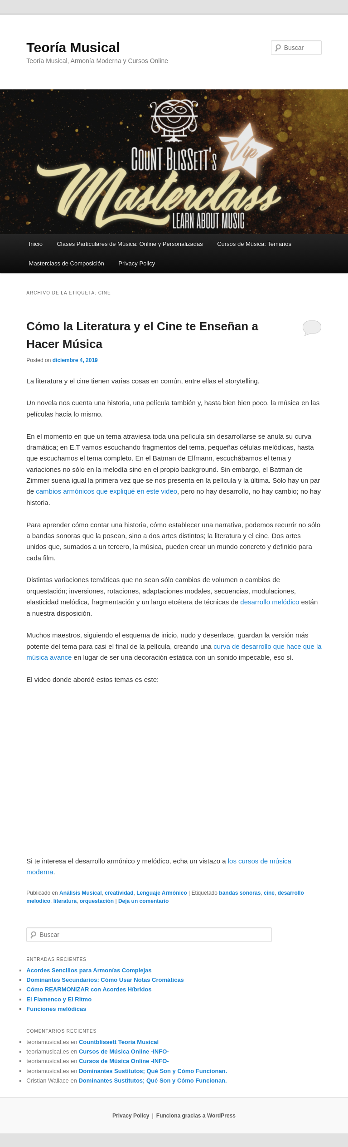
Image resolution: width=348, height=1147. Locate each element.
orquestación (97, 901)
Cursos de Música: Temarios (254, 243)
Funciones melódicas (56, 1008)
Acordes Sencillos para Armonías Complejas (88, 970)
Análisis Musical (80, 893)
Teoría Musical (73, 47)
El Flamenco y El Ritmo (59, 999)
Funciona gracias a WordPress (196, 1116)
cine (269, 893)
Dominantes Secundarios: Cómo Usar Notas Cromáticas (105, 979)
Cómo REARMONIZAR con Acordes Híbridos (88, 989)
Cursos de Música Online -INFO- (124, 1051)
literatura (65, 901)
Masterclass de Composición (66, 263)
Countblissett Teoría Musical (119, 1042)
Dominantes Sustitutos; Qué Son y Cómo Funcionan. (153, 1071)
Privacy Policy (136, 263)
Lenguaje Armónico (161, 893)
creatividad (119, 893)
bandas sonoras (240, 893)
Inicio (36, 243)
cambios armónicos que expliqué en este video (106, 491)
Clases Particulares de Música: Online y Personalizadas (130, 243)
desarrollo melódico (269, 602)
